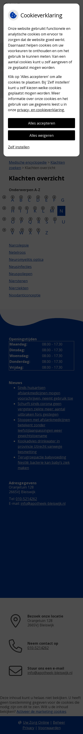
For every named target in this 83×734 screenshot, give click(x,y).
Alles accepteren (41, 123)
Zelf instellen (18, 147)
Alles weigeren (41, 135)
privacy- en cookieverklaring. (41, 109)
